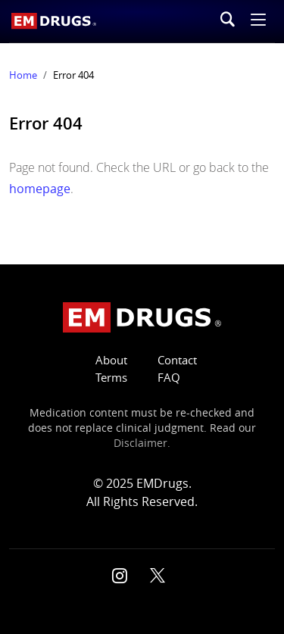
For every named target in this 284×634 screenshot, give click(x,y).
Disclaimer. (142, 443)
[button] (258, 21)
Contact (177, 360)
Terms (111, 377)
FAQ (169, 377)
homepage (39, 188)
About (111, 360)
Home (23, 75)
